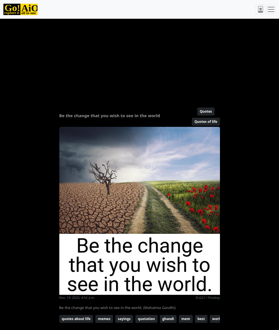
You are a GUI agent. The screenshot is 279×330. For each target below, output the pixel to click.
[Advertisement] (139, 60)
